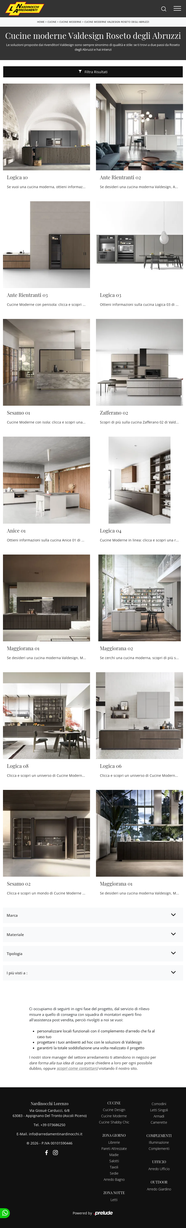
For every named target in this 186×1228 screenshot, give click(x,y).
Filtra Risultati (93, 71)
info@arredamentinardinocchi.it (55, 1134)
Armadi (159, 1116)
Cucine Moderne (70, 21)
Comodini (159, 1103)
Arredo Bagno (114, 1179)
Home (41, 21)
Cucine (51, 21)
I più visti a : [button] (17, 972)
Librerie (114, 1142)
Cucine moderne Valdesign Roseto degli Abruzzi (116, 21)
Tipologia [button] (15, 953)
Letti (114, 1199)
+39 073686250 (53, 1124)
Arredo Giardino (159, 1189)
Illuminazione (159, 1142)
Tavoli (114, 1167)
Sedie (114, 1173)
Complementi (159, 1148)
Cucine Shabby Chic (114, 1122)
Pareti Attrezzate (114, 1148)
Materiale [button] (15, 934)
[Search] (164, 8)
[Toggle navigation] (177, 8)
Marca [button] (12, 915)
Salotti (114, 1161)
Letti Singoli (159, 1110)
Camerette (159, 1122)
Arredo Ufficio (159, 1168)
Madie (114, 1154)
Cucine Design (114, 1109)
